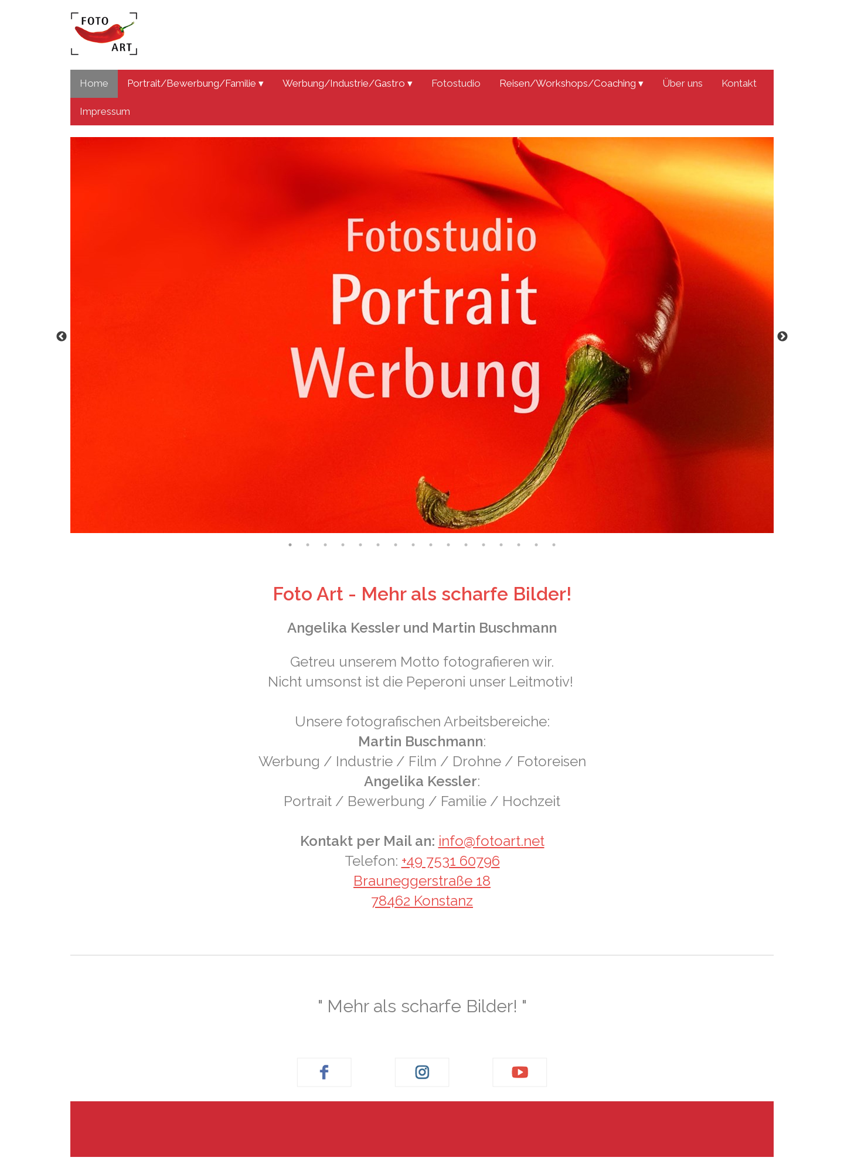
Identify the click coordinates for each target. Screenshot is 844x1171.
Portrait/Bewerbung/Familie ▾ (195, 83)
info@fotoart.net (491, 840)
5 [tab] (360, 545)
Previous (61, 337)
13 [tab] (501, 545)
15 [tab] (536, 545)
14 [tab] (519, 545)
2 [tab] (308, 545)
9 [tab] (431, 545)
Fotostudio (456, 83)
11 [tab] (466, 545)
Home (94, 83)
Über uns (682, 83)
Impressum (105, 111)
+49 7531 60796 (450, 860)
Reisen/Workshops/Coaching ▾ (571, 83)
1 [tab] (290, 545)
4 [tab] (343, 545)
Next (782, 337)
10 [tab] (448, 545)
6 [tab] (378, 545)
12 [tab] (483, 545)
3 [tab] (325, 545)
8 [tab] (413, 545)
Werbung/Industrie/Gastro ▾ (348, 83)
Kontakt (739, 83)
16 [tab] (554, 545)
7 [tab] (395, 545)
